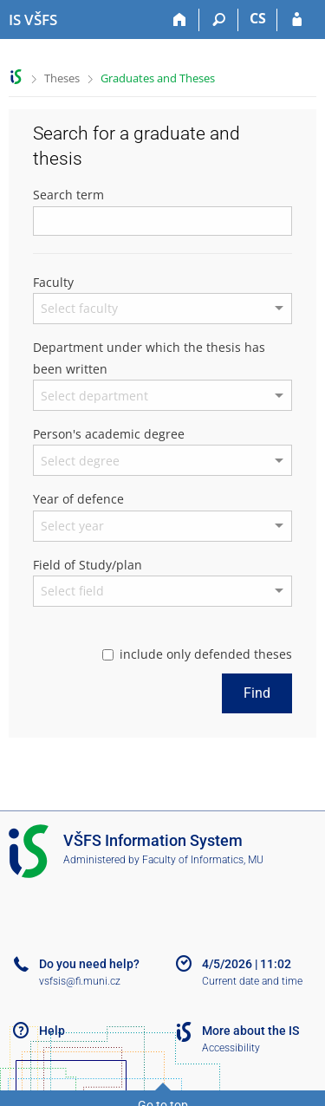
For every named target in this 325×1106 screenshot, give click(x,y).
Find (257, 693)
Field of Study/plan (87, 564)
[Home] (179, 20)
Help (52, 1031)
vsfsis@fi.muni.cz (79, 981)
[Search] (218, 20)
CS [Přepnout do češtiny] (258, 18)
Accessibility (231, 1048)
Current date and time (252, 981)
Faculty (53, 282)
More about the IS (250, 1031)
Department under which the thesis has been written (149, 358)
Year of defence (78, 499)
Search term (68, 194)
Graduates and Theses (158, 78)
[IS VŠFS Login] (296, 20)
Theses (62, 78)
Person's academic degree (109, 434)
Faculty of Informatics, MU (202, 860)
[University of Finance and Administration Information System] (33, 20)
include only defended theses (197, 654)
